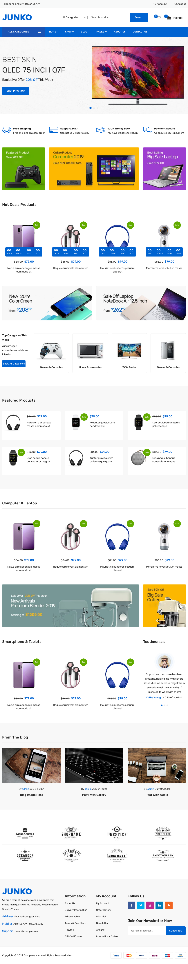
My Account (160, 4)
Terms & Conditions (75, 923)
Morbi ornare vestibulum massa (164, 268)
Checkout (180, 4)
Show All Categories (14, 363)
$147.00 (176, 18)
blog (85, 31)
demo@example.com (26, 931)
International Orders (107, 936)
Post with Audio (157, 794)
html (69, 955)
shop (69, 31)
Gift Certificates (73, 936)
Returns (69, 929)
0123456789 (32, 4)
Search (139, 17)
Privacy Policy (72, 916)
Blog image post (31, 794)
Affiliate (100, 929)
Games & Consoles (51, 367)
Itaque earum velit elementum (70, 268)
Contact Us (140, 31)
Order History (103, 909)
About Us (70, 903)
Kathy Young (153, 697)
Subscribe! (175, 930)
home (53, 31)
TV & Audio (129, 367)
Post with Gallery (94, 794)
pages (101, 31)
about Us (120, 31)
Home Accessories (90, 367)
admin (25, 788)
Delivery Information (76, 909)
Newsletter (102, 923)
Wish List (101, 916)
